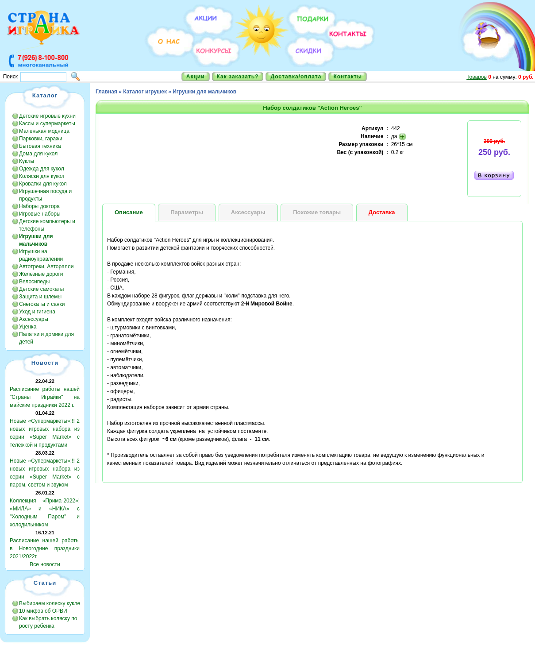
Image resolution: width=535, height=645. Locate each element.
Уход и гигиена (37, 312)
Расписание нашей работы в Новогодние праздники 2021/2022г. (45, 548)
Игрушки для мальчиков (204, 92)
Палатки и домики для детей (46, 338)
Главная (106, 92)
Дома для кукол (38, 154)
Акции (195, 76)
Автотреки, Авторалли (46, 266)
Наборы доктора (39, 206)
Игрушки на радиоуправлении (41, 255)
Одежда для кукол (41, 169)
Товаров (476, 77)
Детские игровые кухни (47, 116)
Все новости (45, 564)
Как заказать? (238, 76)
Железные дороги (41, 274)
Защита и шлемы (40, 297)
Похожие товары (317, 212)
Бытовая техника (40, 146)
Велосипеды (34, 281)
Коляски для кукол (41, 176)
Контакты (347, 76)
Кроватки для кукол (43, 184)
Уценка (27, 327)
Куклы (26, 161)
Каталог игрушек (145, 92)
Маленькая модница (44, 131)
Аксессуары (33, 319)
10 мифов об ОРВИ (43, 611)
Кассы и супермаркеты (47, 123)
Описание (129, 212)
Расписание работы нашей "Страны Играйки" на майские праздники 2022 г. (45, 397)
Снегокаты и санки (42, 304)
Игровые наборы (40, 214)
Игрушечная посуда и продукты (45, 195)
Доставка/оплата (295, 76)
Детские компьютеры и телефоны (47, 225)
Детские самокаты (41, 289)
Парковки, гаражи (40, 138)
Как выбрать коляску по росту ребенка (48, 622)
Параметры (186, 212)
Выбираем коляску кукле (49, 603)
